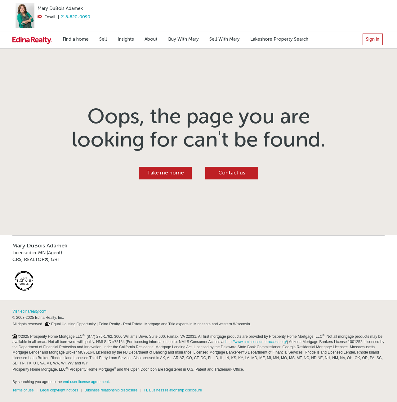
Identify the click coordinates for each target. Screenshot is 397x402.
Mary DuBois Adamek (60, 8)
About (151, 39)
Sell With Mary (224, 39)
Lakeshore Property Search (279, 39)
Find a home (76, 39)
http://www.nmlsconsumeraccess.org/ (256, 342)
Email (46, 17)
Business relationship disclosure (110, 390)
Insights (126, 39)
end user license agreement (86, 382)
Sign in (372, 39)
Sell (103, 39)
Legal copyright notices (59, 390)
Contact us (231, 173)
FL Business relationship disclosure (173, 390)
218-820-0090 (75, 17)
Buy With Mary (183, 39)
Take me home (165, 173)
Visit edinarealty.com (29, 311)
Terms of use (23, 390)
